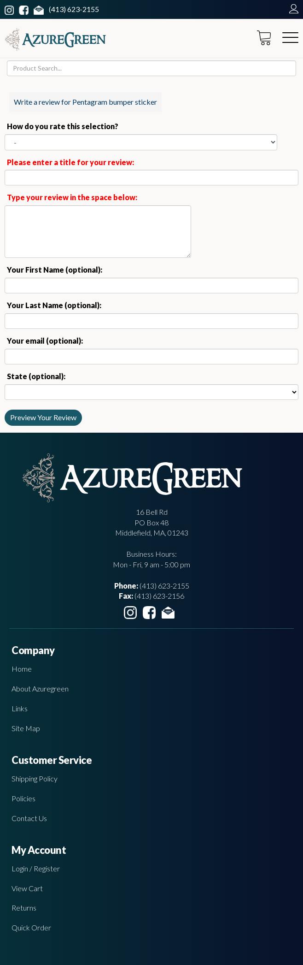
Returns (24, 907)
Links (20, 708)
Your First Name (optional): (54, 269)
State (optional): (36, 376)
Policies (23, 798)
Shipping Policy (35, 778)
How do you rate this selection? (64, 126)
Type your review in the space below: (72, 197)
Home (22, 668)
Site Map (26, 728)
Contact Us (29, 818)
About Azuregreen (40, 688)
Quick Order (31, 927)
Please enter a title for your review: (70, 162)
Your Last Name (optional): (54, 305)
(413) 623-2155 (74, 9)
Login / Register (36, 868)
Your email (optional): (45, 340)
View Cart (27, 888)
